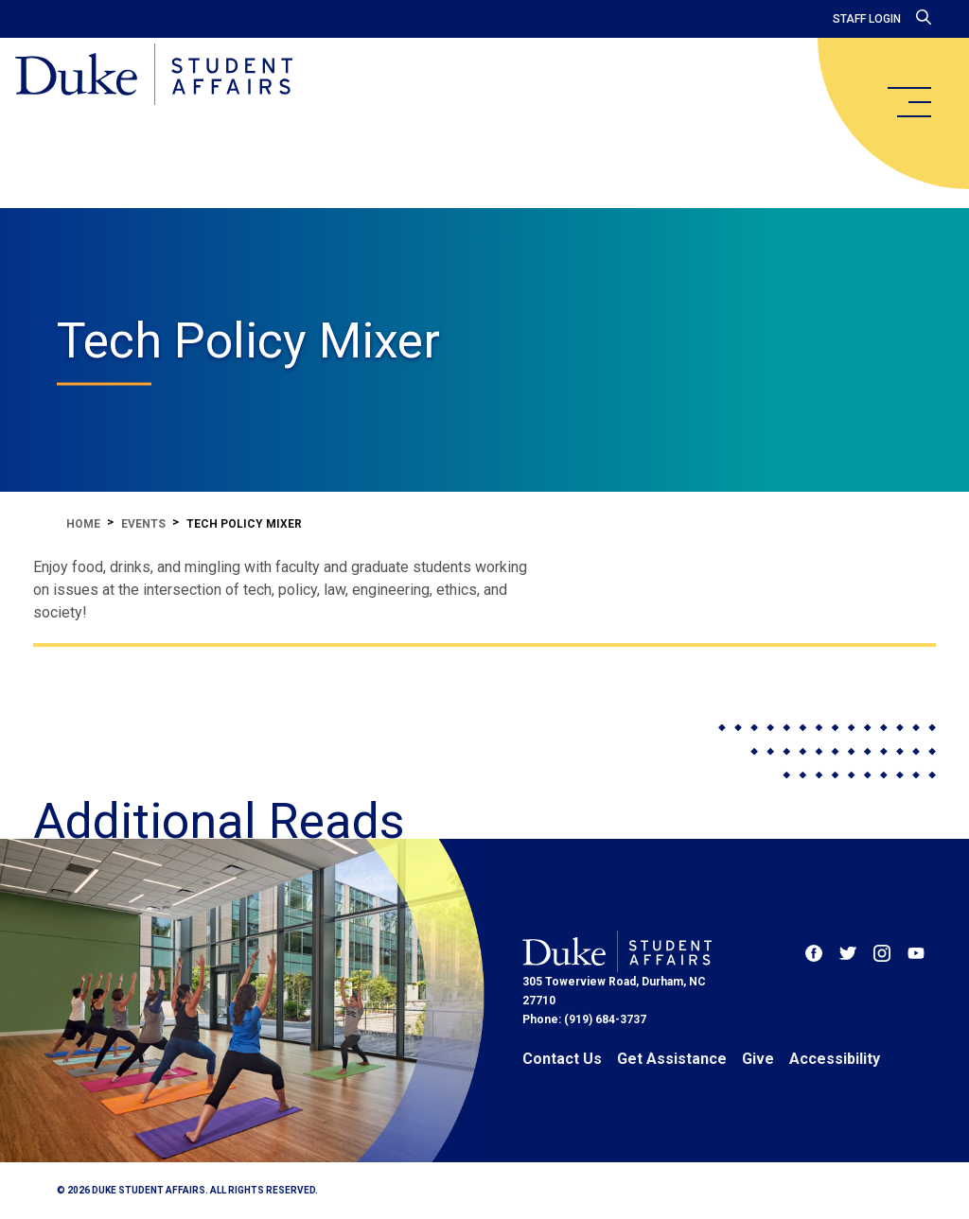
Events (143, 524)
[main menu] (908, 102)
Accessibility (834, 1059)
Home (83, 524)
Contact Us (562, 1059)
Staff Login (867, 19)
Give (758, 1059)
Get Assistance (672, 1059)
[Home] (154, 76)
